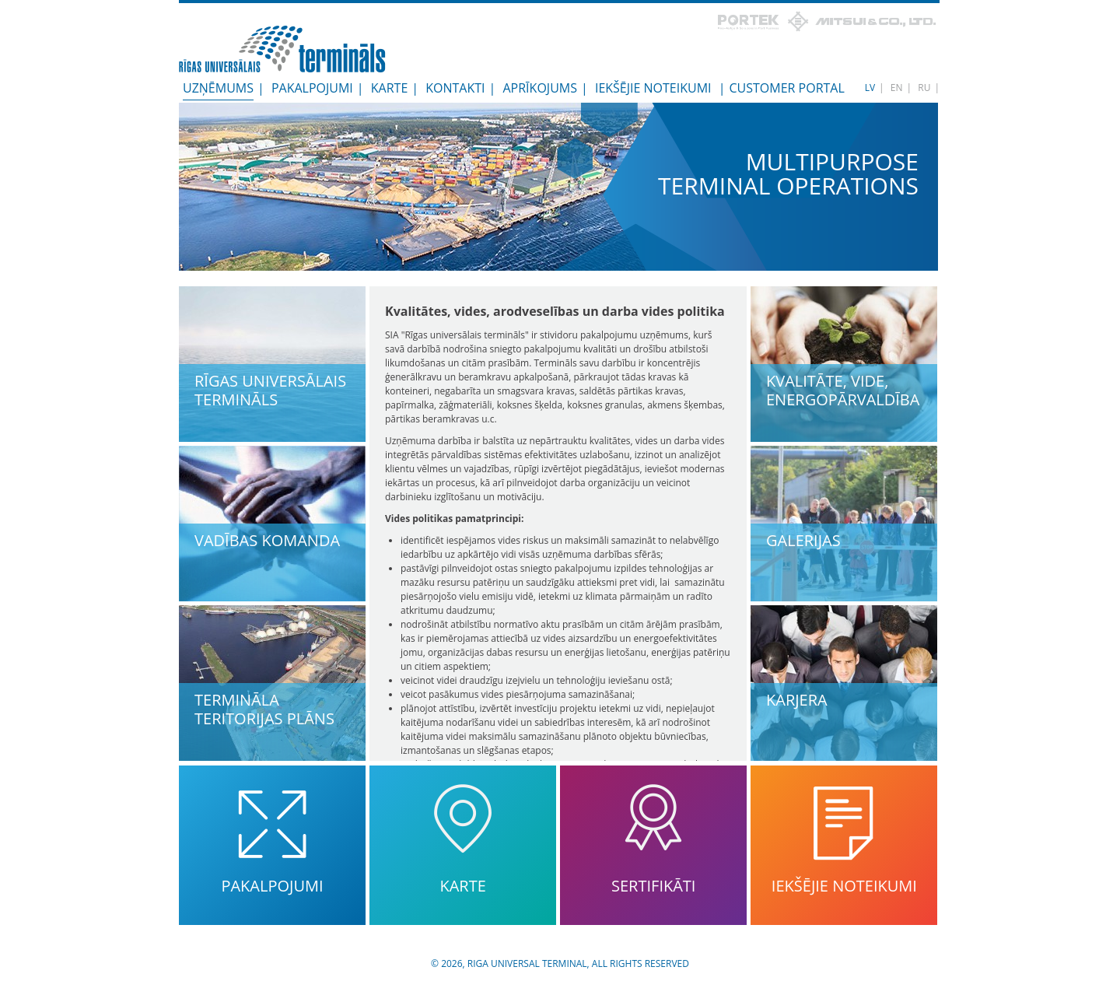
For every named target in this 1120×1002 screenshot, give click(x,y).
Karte (389, 87)
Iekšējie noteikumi (653, 87)
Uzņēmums (218, 87)
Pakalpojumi (312, 87)
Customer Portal (786, 87)
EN (897, 87)
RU (924, 87)
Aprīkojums (540, 87)
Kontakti (455, 87)
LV (870, 87)
